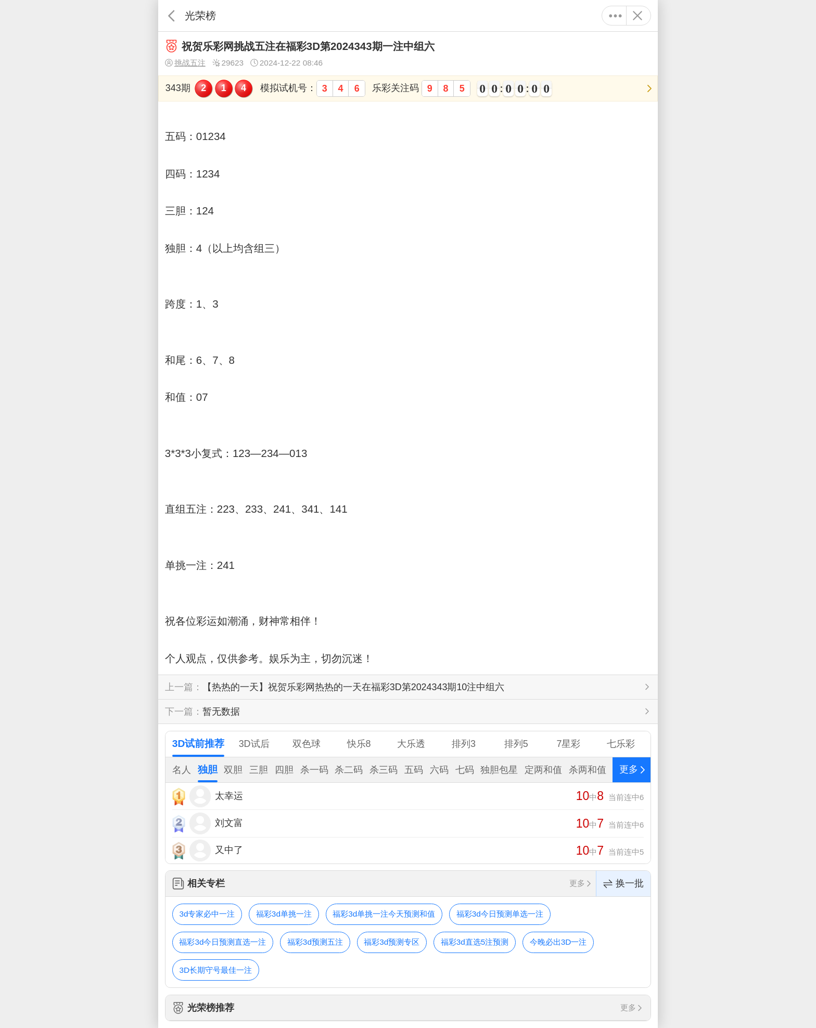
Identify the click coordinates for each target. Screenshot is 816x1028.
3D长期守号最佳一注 (215, 970)
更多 (615, 15)
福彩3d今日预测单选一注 (499, 913)
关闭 (637, 15)
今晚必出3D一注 (558, 941)
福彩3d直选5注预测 (475, 941)
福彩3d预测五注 (315, 941)
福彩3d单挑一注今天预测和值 (384, 913)
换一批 (623, 883)
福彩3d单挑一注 (284, 913)
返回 (171, 15)
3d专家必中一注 (207, 913)
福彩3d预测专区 (391, 941)
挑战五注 (185, 63)
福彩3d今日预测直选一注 (222, 941)
